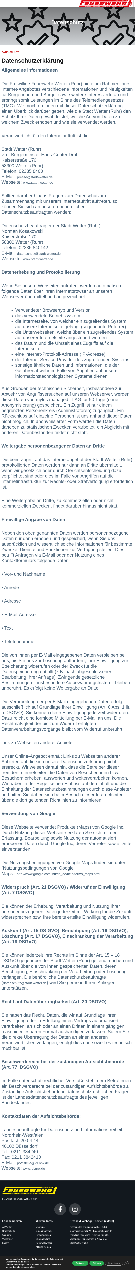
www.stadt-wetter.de (43, 182)
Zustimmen (70, 1263)
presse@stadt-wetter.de (41, 176)
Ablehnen (90, 1263)
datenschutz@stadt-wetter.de (46, 253)
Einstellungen (18, 1264)
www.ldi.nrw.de (37, 1168)
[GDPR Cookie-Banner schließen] (125, 1263)
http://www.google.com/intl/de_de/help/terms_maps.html (73, 873)
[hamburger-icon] (130, 3)
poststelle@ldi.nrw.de (38, 1162)
